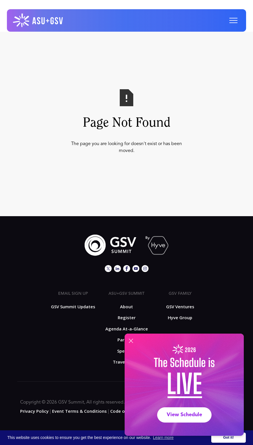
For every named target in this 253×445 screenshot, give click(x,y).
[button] (233, 20)
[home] (38, 20)
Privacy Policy (34, 411)
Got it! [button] (228, 438)
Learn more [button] (163, 437)
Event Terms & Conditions (79, 411)
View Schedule (184, 414)
